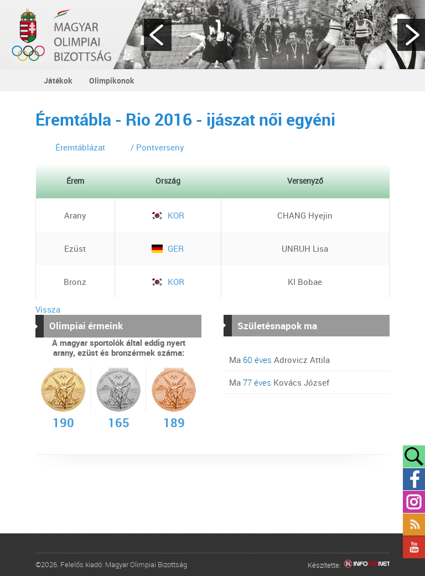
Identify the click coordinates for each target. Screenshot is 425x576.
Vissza (47, 309)
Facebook (414, 479)
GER (168, 248)
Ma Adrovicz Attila (279, 359)
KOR (168, 215)
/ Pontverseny (157, 147)
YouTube (414, 547)
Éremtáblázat (80, 147)
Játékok (58, 80)
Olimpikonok (111, 80)
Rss (414, 524)
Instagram (414, 502)
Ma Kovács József (279, 382)
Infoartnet (367, 565)
